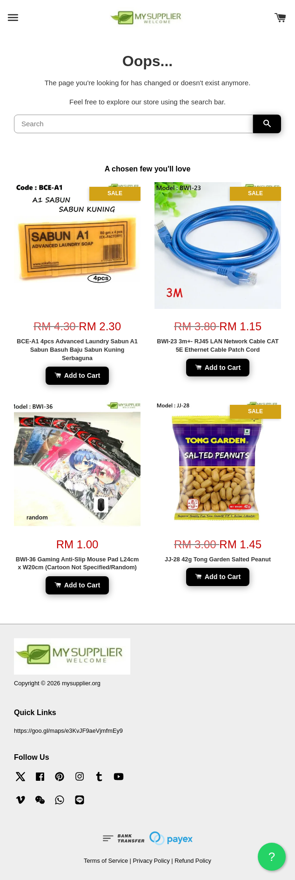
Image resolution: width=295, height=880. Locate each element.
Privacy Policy (151, 860)
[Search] (133, 124)
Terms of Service (106, 860)
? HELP (272, 860)
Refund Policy (192, 860)
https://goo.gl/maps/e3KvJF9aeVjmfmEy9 (68, 730)
